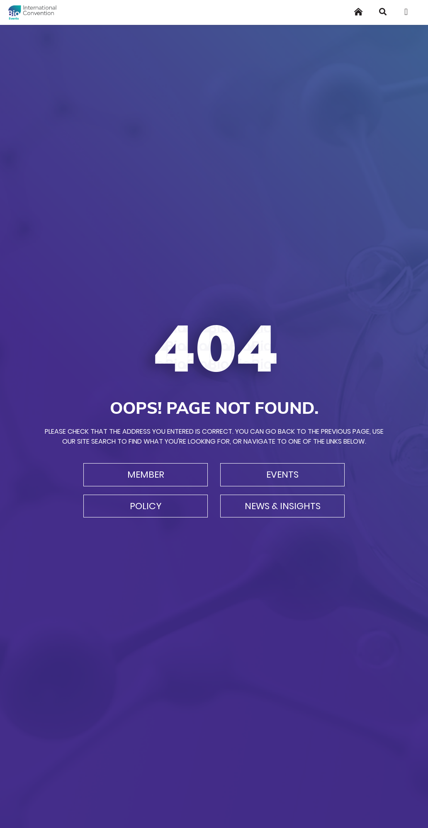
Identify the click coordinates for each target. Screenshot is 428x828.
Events (282, 474)
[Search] (383, 12)
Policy (146, 506)
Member (145, 474)
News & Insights (283, 506)
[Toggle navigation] (409, 12)
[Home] (358, 12)
